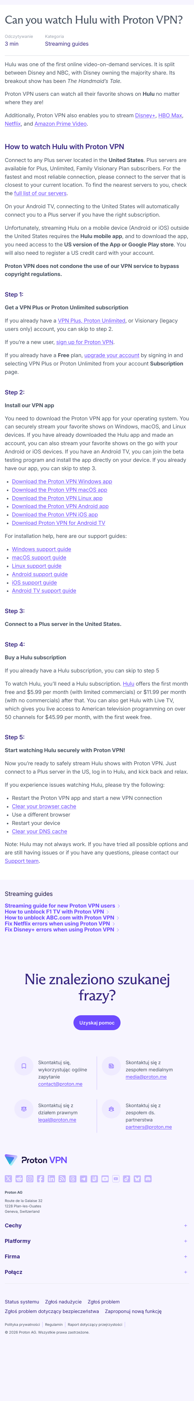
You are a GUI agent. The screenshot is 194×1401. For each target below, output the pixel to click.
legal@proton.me (57, 1136)
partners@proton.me (149, 1144)
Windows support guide (41, 566)
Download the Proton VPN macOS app (59, 507)
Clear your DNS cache (39, 848)
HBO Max (170, 132)
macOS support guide (39, 574)
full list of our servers (40, 210)
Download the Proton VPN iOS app (55, 531)
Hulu (128, 701)
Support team (22, 878)
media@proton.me (146, 1093)
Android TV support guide (44, 607)
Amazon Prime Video (61, 141)
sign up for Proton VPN (84, 359)
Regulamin (54, 1341)
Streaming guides (106, 10)
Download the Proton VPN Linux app (57, 515)
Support (17, 10)
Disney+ (145, 132)
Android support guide (40, 591)
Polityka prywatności (22, 1341)
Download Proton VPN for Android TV (58, 540)
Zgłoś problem (104, 1318)
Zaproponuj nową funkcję (133, 1328)
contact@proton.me (60, 1101)
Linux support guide (36, 583)
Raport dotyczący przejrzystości (95, 1341)
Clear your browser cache (44, 823)
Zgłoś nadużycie (63, 1318)
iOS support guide (34, 599)
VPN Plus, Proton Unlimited (91, 337)
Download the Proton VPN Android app (60, 523)
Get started (56, 10)
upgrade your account (111, 372)
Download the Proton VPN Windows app (62, 498)
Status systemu (22, 1318)
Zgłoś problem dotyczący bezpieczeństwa (52, 1328)
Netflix (13, 141)
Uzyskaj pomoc (97, 1039)
